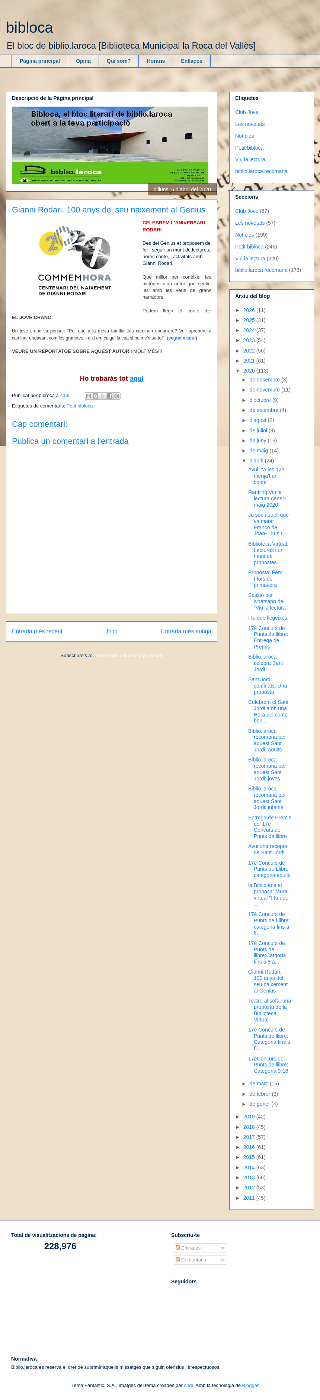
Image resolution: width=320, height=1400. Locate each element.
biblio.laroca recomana (261, 171)
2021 (249, 361)
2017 (249, 1137)
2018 (249, 1127)
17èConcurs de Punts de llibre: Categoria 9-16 (268, 1065)
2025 (249, 320)
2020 (249, 371)
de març (259, 1083)
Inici (112, 631)
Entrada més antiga (186, 631)
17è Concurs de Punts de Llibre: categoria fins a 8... (269, 923)
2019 (249, 1117)
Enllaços (191, 61)
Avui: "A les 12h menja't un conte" (266, 476)
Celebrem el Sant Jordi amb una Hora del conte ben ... (268, 711)
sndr (188, 1385)
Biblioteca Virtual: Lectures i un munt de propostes (268, 553)
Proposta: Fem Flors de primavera (265, 578)
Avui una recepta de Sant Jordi (267, 849)
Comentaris (191, 1260)
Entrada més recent (37, 631)
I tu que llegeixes (267, 618)
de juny (258, 441)
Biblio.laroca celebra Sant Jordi (265, 663)
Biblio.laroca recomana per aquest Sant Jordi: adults (267, 740)
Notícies (244, 136)
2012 (249, 1188)
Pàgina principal (40, 61)
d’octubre (260, 400)
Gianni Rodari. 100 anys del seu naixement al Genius (268, 981)
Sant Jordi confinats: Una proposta (267, 685)
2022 (249, 351)
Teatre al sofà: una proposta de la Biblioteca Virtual (269, 1010)
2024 (249, 330)
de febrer (260, 1094)
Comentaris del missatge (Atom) (128, 655)
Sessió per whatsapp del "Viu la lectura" (268, 601)
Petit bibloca (80, 406)
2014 (249, 1167)
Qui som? (119, 61)
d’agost (258, 420)
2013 (249, 1177)
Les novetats (250, 124)
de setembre (264, 410)
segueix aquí (181, 338)
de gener (260, 1104)
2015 (249, 1157)
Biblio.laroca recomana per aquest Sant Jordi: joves (267, 769)
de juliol (258, 430)
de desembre (265, 380)
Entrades (188, 1248)
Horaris (156, 61)
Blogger (250, 1385)
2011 (249, 1198)
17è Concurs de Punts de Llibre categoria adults (269, 869)
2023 (249, 340)
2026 (249, 310)
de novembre (265, 390)
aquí (137, 378)
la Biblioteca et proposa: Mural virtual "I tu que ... (268, 894)
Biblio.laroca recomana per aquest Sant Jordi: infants (267, 798)
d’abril (257, 461)
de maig (259, 451)
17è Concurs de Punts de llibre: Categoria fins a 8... (269, 1039)
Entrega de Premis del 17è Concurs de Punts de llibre (269, 827)
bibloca (29, 27)
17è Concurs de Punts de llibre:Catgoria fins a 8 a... (267, 952)
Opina (83, 61)
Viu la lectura (250, 159)
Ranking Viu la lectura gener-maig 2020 (267, 498)
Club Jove (246, 112)
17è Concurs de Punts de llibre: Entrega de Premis (268, 637)
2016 (249, 1147)
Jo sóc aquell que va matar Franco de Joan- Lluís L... (268, 524)
